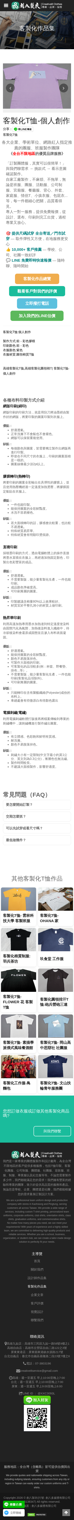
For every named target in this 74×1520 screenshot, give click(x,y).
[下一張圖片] (63, 88)
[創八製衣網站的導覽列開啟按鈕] (6, 6)
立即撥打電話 (37, 303)
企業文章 (37, 1295)
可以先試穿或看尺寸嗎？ (24, 828)
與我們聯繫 (52, 1131)
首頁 (37, 1261)
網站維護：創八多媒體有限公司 (37, 1505)
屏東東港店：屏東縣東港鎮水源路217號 (37, 1352)
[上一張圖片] (10, 88)
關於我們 (37, 1269)
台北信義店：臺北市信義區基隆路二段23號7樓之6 (37, 1356)
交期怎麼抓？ (16, 816)
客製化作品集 (37, 1286)
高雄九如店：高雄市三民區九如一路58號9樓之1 (38, 1343)
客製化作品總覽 (37, 279)
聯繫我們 (37, 1320)
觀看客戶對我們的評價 (37, 291)
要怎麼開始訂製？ (19, 805)
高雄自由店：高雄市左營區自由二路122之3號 (37, 1348)
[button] (66, 1512)
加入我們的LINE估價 (37, 316)
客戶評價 (37, 1303)
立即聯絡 (15, 1512)
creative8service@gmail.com (39, 1370)
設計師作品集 (37, 1278)
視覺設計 (37, 1311)
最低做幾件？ (16, 840)
